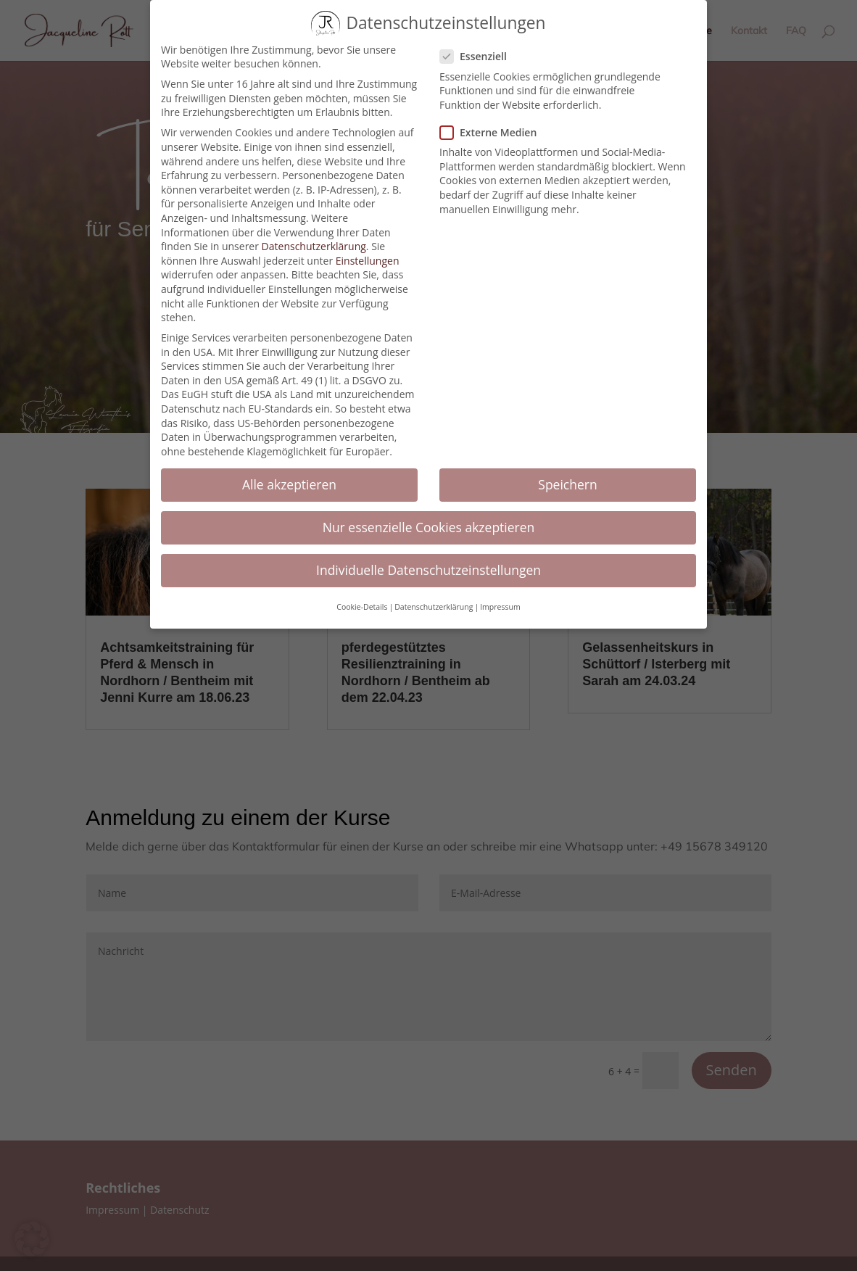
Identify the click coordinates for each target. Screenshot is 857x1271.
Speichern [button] (567, 474)
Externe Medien (494, 122)
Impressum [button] (500, 597)
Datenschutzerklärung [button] (433, 597)
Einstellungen (367, 250)
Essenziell (479, 46)
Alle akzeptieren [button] (289, 474)
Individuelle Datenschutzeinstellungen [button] (428, 559)
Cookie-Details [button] (361, 597)
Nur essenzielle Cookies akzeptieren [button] (429, 517)
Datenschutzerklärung (314, 236)
